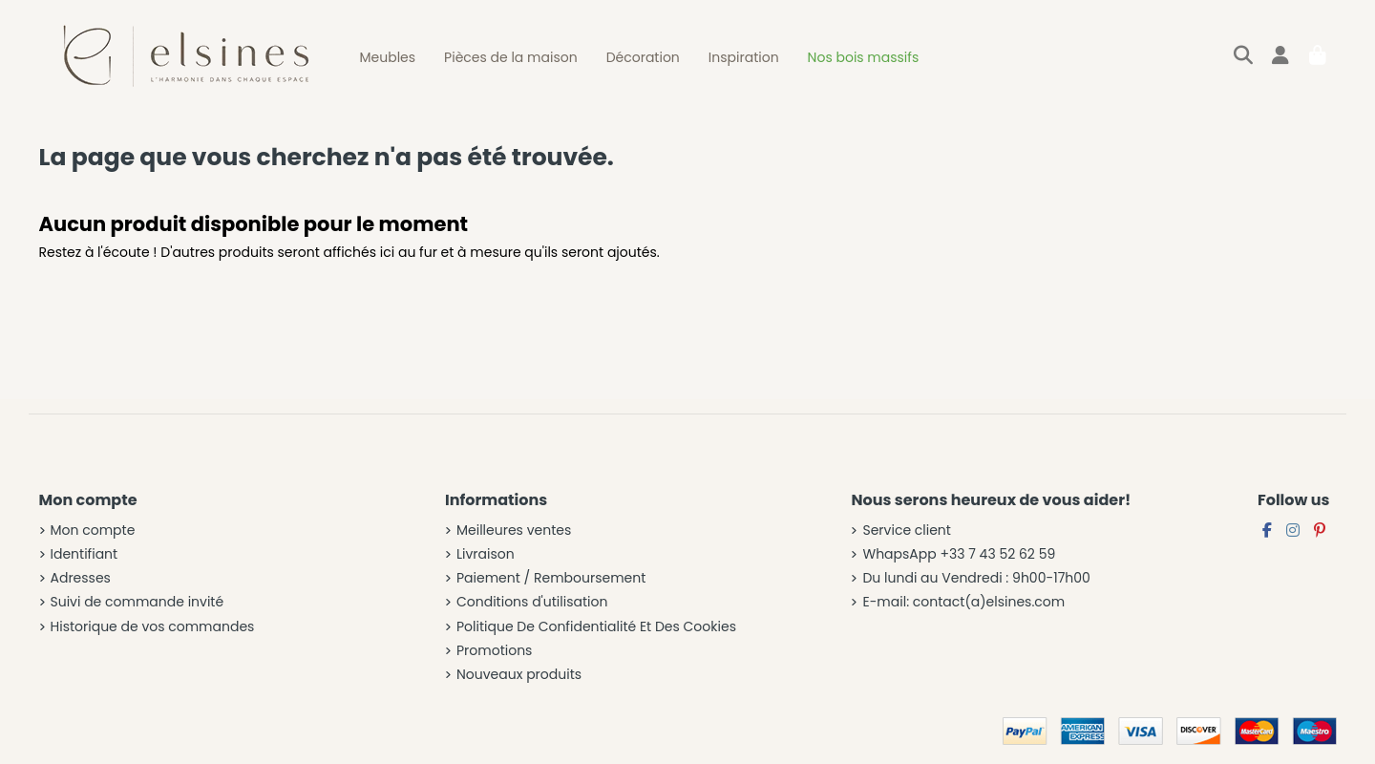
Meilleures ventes (513, 530)
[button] (388, 57)
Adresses (81, 578)
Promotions (494, 651)
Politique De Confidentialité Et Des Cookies (596, 627)
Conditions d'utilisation (531, 602)
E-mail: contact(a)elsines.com (963, 602)
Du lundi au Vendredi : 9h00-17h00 (975, 578)
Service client (906, 530)
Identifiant (84, 554)
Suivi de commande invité (137, 602)
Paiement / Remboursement (550, 578)
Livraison (485, 554)
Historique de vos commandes (153, 627)
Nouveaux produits (519, 675)
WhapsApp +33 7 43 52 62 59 (958, 554)
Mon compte (93, 530)
